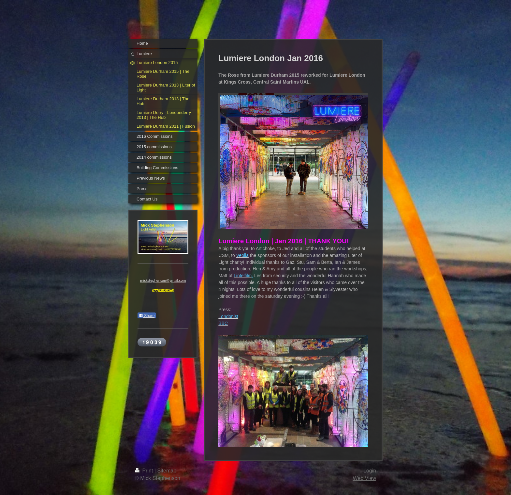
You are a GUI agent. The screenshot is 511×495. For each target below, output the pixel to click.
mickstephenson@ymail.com (163, 281)
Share (146, 316)
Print (144, 470)
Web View (364, 478)
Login (369, 470)
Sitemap (166, 470)
